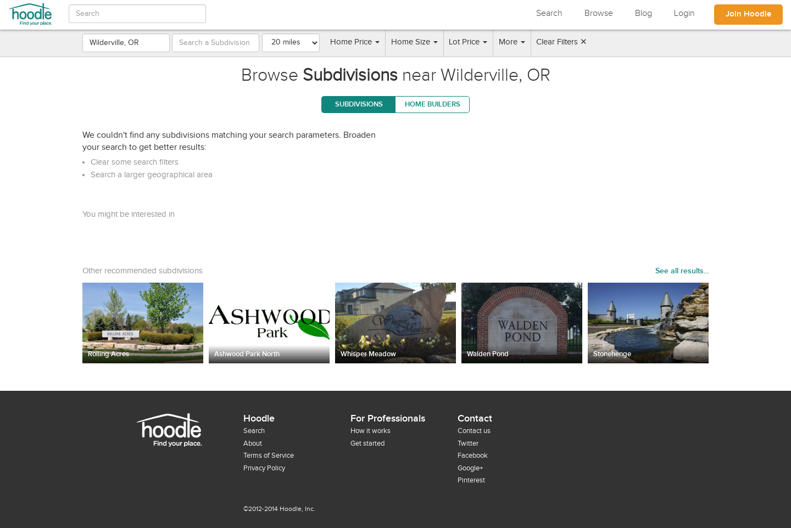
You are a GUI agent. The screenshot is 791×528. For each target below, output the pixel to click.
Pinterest (471, 480)
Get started (367, 443)
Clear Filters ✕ (561, 42)
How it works (370, 430)
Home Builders (432, 104)
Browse (598, 13)
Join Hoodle (748, 14)
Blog (643, 13)
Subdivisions (359, 104)
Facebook (473, 455)
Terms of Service (268, 455)
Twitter (468, 443)
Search (549, 13)
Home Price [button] (355, 42)
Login (684, 13)
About (252, 443)
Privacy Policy (264, 468)
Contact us (474, 430)
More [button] (512, 42)
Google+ (470, 468)
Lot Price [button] (468, 42)
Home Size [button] (414, 42)
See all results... (682, 271)
